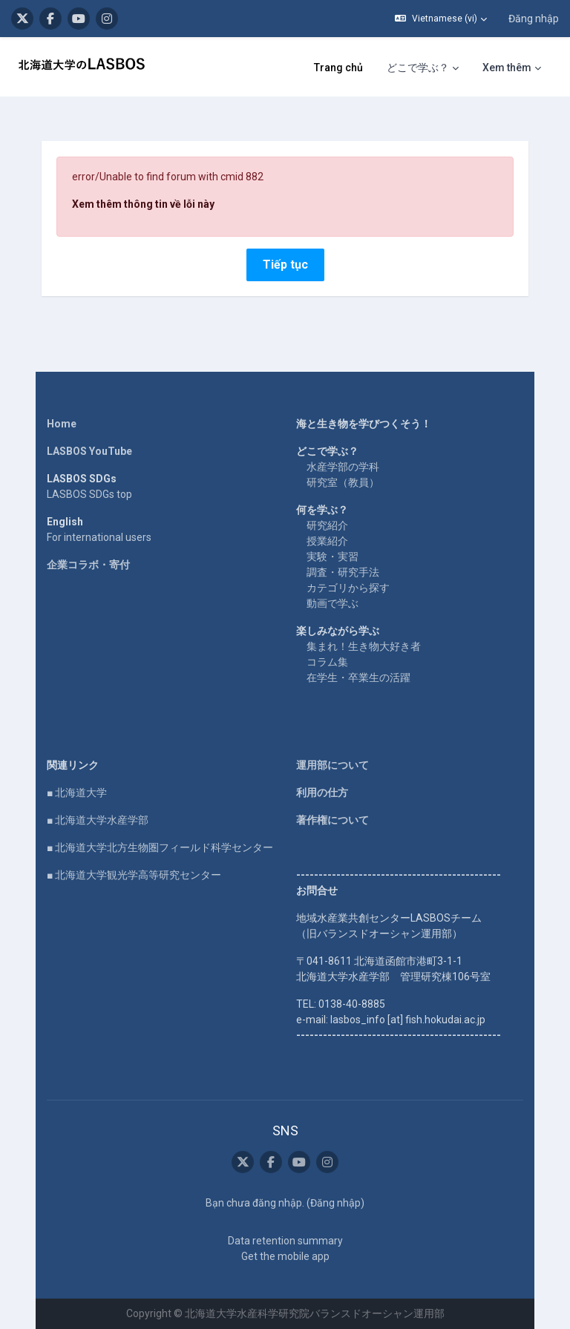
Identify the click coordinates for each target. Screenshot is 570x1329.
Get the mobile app (285, 1256)
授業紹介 (327, 541)
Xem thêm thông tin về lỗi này (143, 204)
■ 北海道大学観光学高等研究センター (134, 875)
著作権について (332, 820)
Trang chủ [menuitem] (338, 67)
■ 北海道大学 (77, 792)
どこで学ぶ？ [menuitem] (418, 67)
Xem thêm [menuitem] (506, 67)
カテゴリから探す (348, 588)
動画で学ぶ (332, 603)
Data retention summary (285, 1241)
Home (61, 424)
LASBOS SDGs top (89, 494)
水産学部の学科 (343, 467)
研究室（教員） (343, 482)
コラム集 (327, 662)
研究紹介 (327, 525)
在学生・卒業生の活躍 (358, 677)
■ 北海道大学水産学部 (97, 820)
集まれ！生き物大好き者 (364, 646)
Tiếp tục (285, 264)
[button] (440, 18)
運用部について (332, 765)
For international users (99, 537)
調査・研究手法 (343, 572)
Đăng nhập (533, 18)
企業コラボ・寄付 (88, 565)
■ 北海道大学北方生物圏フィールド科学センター (160, 847)
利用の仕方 (322, 792)
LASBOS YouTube (89, 451)
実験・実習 (332, 556)
